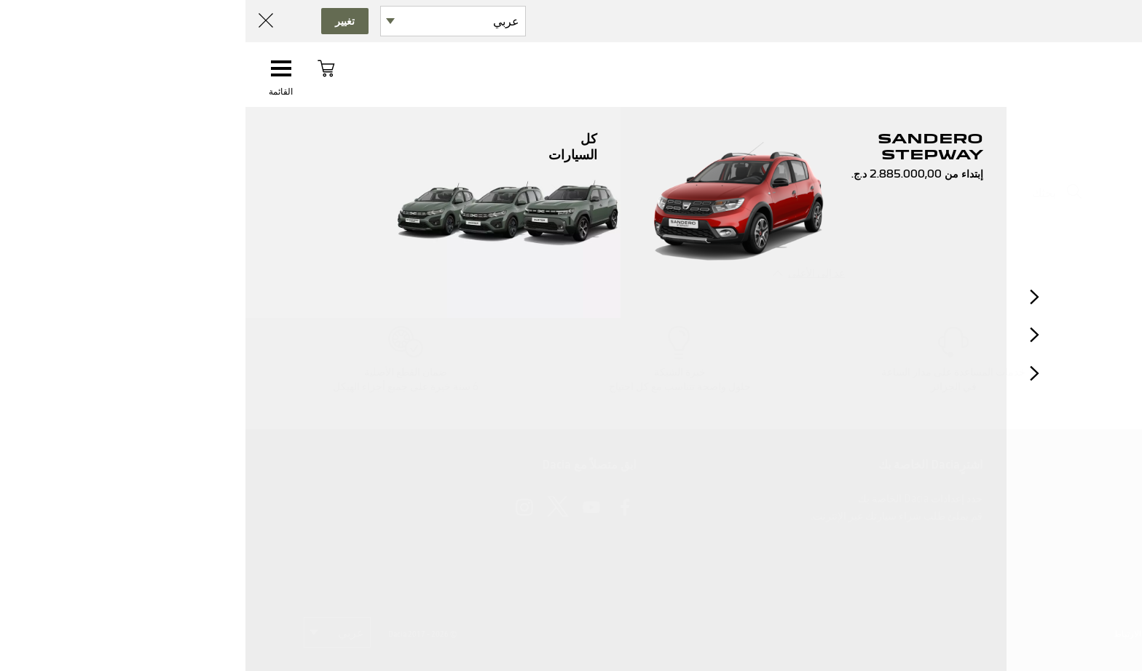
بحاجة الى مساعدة (1045, 570)
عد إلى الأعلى (571, 273)
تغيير (99, 21)
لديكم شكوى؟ (1054, 551)
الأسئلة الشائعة (1052, 516)
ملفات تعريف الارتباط (906, 634)
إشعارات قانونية (1055, 634)
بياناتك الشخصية (986, 634)
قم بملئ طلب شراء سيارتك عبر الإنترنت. (651, 516)
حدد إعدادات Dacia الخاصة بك (675, 498)
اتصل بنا (1067, 498)
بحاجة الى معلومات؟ (1040, 534)
